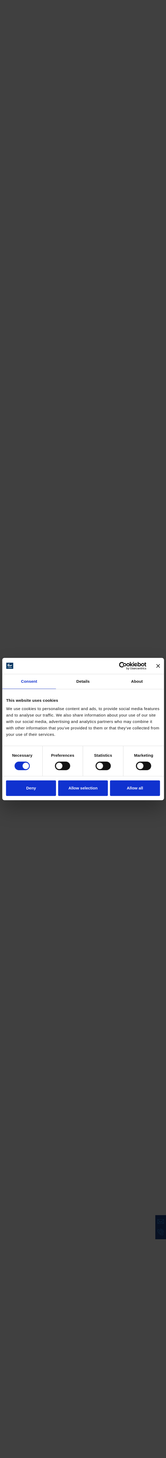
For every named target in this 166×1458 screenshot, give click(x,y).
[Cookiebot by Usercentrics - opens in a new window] (122, 666)
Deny (31, 788)
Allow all (135, 788)
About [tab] (137, 681)
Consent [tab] (29, 681)
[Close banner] (158, 666)
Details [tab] (83, 681)
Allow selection (83, 788)
